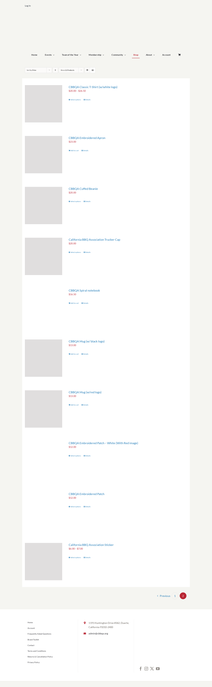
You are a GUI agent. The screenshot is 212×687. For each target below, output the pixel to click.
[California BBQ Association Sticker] (43, 561)
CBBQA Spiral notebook (84, 290)
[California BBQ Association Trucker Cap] (43, 256)
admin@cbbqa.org (98, 633)
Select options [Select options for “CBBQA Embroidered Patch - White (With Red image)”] (76, 456)
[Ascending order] (55, 70)
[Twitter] (152, 669)
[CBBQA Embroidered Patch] (43, 510)
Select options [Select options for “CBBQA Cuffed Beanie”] (76, 201)
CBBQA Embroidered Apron (87, 138)
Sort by (31, 70)
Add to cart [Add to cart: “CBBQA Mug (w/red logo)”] (75, 405)
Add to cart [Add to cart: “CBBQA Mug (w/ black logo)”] (75, 354)
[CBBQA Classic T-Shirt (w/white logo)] (43, 103)
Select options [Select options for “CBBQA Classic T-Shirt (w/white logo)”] (76, 100)
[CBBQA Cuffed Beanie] (43, 205)
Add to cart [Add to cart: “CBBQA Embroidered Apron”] (75, 150)
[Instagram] (146, 669)
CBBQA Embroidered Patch (86, 494)
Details (87, 100)
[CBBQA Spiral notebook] (43, 307)
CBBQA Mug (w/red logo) (85, 392)
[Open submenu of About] (154, 55)
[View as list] (92, 70)
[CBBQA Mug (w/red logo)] (43, 409)
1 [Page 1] (175, 595)
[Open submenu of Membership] (104, 55)
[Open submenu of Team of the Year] (81, 55)
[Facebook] (141, 669)
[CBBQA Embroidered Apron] (43, 154)
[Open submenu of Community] (125, 55)
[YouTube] (158, 669)
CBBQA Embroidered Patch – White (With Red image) (103, 443)
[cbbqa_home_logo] (106, 15)
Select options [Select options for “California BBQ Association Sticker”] (76, 557)
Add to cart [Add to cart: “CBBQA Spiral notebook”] (75, 303)
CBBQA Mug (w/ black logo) (87, 341)
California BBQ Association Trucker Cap (94, 239)
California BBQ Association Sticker (91, 545)
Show (67, 70)
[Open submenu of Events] (54, 55)
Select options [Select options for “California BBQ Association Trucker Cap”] (76, 252)
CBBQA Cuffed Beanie (83, 188)
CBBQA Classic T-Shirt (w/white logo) (93, 87)
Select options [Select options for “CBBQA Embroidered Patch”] (76, 507)
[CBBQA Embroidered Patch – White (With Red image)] (43, 460)
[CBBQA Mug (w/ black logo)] (43, 358)
